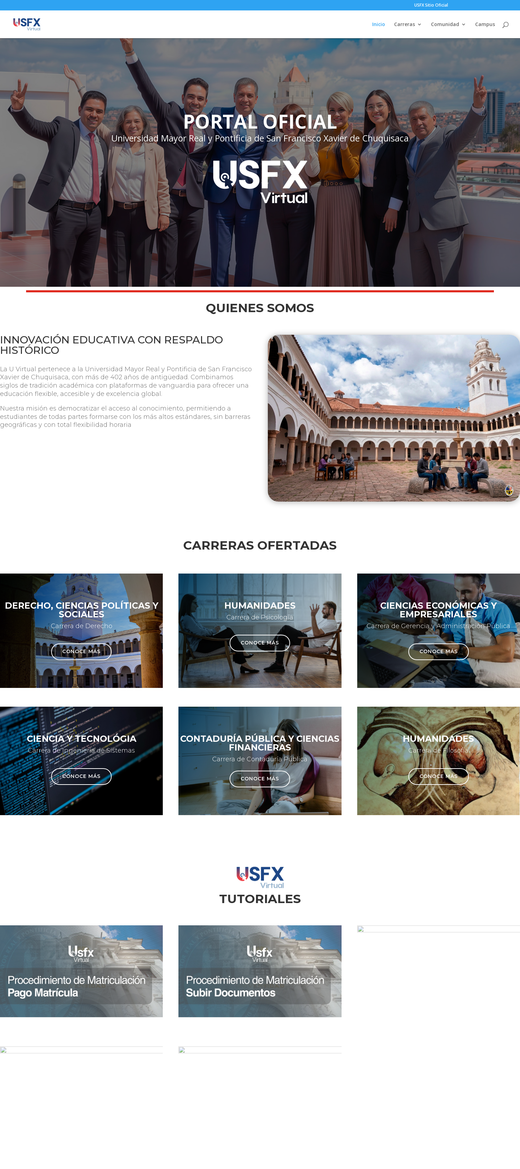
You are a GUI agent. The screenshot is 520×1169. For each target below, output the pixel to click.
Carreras (404, 24)
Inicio (378, 24)
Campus (485, 24)
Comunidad (445, 24)
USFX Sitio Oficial (431, 5)
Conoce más (81, 651)
